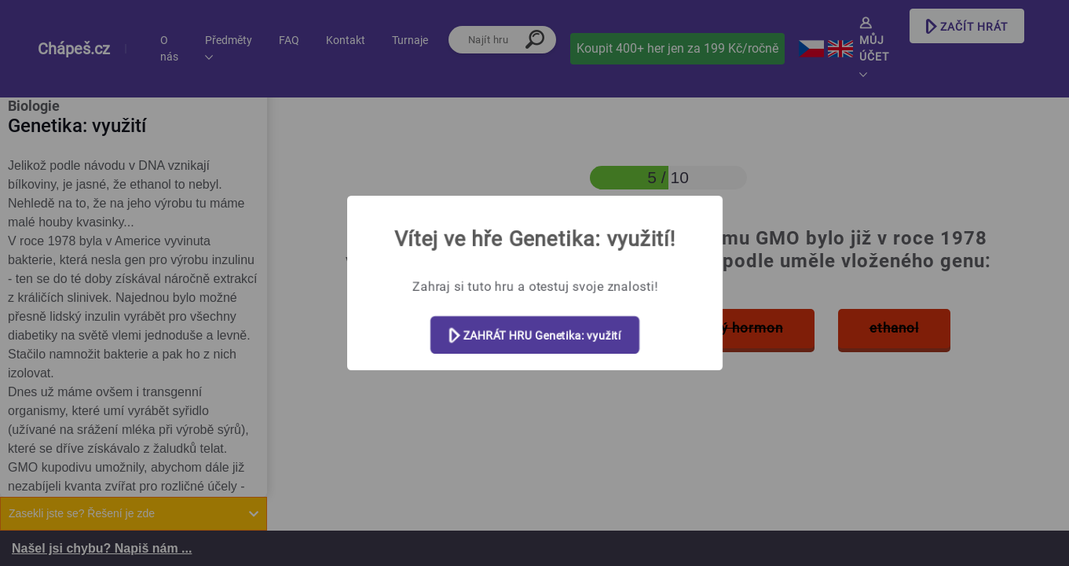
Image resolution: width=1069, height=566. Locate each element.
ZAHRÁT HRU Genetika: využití (534, 336)
